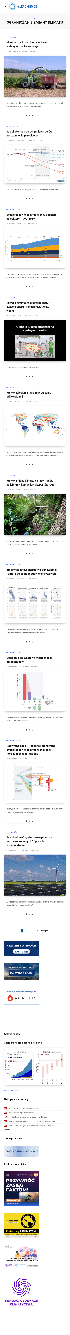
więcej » (7, 1139)
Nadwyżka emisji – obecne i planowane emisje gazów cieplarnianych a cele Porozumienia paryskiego (31, 758)
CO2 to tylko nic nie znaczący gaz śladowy (21, 1118)
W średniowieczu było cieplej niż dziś (19, 1123)
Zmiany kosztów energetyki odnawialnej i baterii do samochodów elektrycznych (29, 577)
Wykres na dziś (13, 127)
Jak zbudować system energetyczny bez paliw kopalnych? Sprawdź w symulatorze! (29, 850)
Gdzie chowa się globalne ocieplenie (23, 1052)
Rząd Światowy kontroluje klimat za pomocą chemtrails (26, 1127)
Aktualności (11, 37)
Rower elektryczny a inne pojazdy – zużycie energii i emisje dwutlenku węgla (28, 308)
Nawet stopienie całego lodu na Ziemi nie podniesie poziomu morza (30, 1135)
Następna (44, 941)
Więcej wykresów (11, 1100)
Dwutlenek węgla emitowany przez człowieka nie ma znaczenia (29, 1131)
